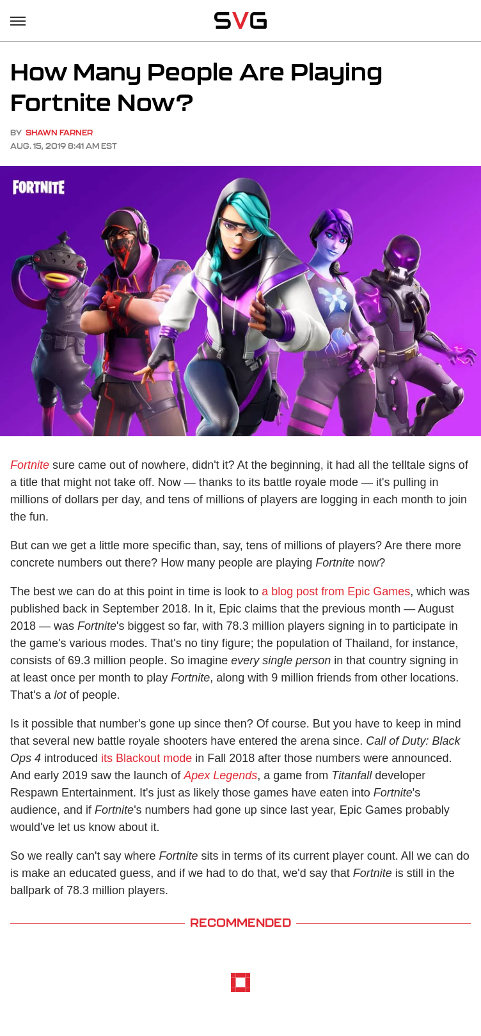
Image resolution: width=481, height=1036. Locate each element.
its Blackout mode (146, 758)
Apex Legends (220, 775)
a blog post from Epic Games (336, 591)
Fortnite (29, 465)
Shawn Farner (59, 132)
